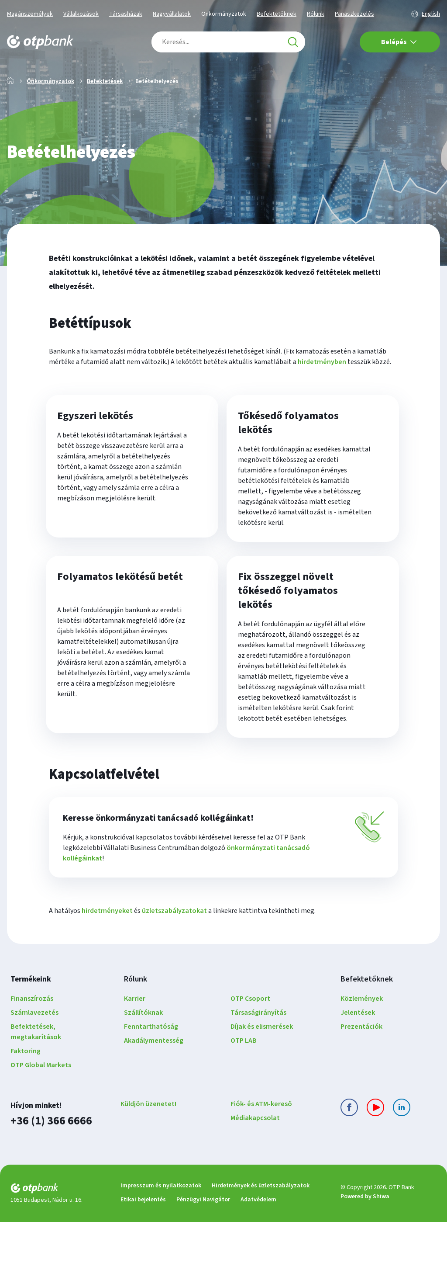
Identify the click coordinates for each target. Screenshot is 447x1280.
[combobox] (228, 41)
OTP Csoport (250, 1058)
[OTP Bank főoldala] (40, 41)
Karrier (134, 1058)
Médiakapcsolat (255, 1177)
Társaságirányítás (258, 1072)
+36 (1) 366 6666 (48, 1179)
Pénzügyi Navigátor (203, 1257)
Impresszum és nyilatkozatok (160, 1243)
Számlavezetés (34, 1072)
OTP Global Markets (40, 1124)
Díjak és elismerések (261, 1086)
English (431, 13)
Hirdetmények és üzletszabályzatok (260, 1243)
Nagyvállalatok (172, 13)
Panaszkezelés (354, 13)
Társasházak (125, 13)
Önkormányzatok (223, 13)
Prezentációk (361, 1086)
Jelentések (357, 1072)
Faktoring (25, 1110)
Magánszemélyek (30, 13)
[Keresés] (292, 41)
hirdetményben (322, 390)
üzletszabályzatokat (174, 970)
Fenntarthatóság (151, 1086)
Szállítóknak (143, 1072)
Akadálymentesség (153, 1100)
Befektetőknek (276, 13)
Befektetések (105, 109)
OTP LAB (243, 1100)
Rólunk (315, 13)
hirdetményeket (107, 970)
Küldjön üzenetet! (148, 1163)
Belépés (399, 42)
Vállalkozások (81, 13)
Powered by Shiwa (364, 1255)
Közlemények (361, 1058)
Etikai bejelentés (143, 1257)
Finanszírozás (31, 1058)
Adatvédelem (258, 1257)
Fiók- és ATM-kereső (261, 1163)
